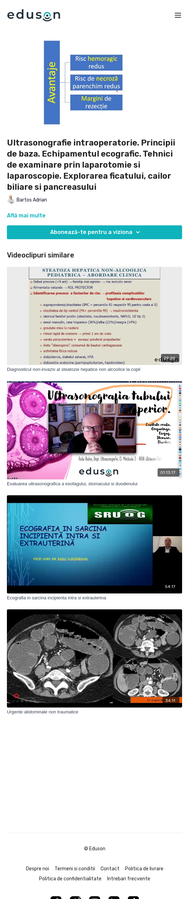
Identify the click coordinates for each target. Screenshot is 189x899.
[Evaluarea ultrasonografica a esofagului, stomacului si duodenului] (94, 483)
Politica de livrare (144, 869)
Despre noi (37, 869)
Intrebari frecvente (128, 879)
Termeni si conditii (75, 869)
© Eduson (94, 848)
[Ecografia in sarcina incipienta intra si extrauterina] (94, 597)
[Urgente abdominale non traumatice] (94, 712)
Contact (110, 869)
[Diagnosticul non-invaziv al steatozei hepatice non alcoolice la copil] (94, 369)
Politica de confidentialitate (70, 879)
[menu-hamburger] (178, 15)
